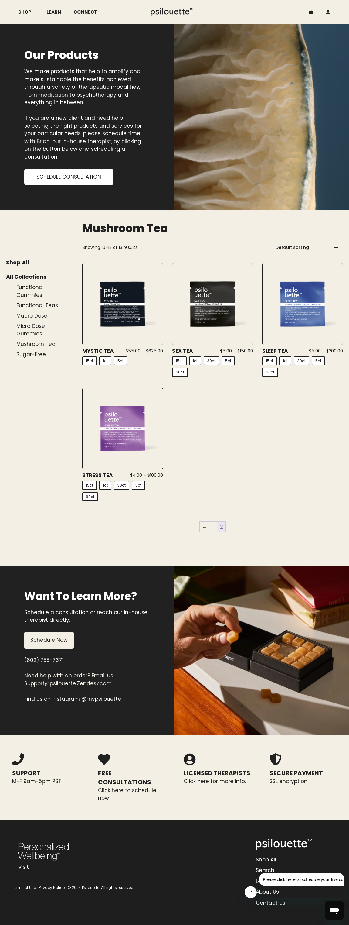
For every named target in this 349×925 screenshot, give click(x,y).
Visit (23, 867)
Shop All (17, 262)
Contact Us (270, 902)
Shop (29, 12)
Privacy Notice (52, 887)
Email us (102, 675)
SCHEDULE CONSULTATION (68, 177)
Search (265, 870)
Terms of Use (24, 887)
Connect (85, 12)
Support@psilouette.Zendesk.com (68, 683)
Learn (53, 12)
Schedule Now (49, 640)
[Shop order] (307, 247)
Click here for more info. (215, 781)
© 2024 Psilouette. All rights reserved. (101, 887)
